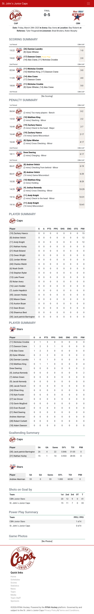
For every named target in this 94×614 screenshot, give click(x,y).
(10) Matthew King (31, 72)
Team (13, 592)
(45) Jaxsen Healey (18, 295)
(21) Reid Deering (17, 412)
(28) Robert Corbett (18, 421)
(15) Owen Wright (17, 255)
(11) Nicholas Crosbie (48, 60)
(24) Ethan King (16, 390)
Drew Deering (29, 152)
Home (13, 576)
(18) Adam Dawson (18, 425)
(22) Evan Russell (17, 408)
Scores (14, 582)
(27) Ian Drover (16, 399)
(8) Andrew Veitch (31, 164)
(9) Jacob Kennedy (18, 381)
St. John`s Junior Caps (15, 3)
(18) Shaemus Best (18, 312)
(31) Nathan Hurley (18, 246)
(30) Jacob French (18, 386)
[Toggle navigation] (88, 3)
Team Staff (16, 598)
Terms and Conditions (69, 610)
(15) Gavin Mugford (18, 403)
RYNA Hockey (51, 607)
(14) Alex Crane (30, 60)
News (13, 589)
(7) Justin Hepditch (18, 290)
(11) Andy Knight (31, 195)
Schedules (15, 579)
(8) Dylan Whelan (31, 52)
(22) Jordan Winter (18, 259)
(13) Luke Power (17, 277)
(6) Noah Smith (16, 268)
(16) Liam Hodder (17, 286)
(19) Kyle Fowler (17, 395)
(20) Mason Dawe (18, 299)
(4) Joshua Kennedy (32, 187)
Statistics (15, 586)
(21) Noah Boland (17, 251)
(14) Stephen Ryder (18, 273)
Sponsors (15, 601)
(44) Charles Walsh (18, 264)
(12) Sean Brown (17, 308)
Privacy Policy (50, 610)
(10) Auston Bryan (18, 303)
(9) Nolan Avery (16, 281)
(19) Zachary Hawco (32, 125)
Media (13, 595)
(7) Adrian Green (17, 377)
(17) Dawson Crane (49, 72)
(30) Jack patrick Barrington (22, 317)
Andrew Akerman (17, 417)
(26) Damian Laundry (19, 359)
